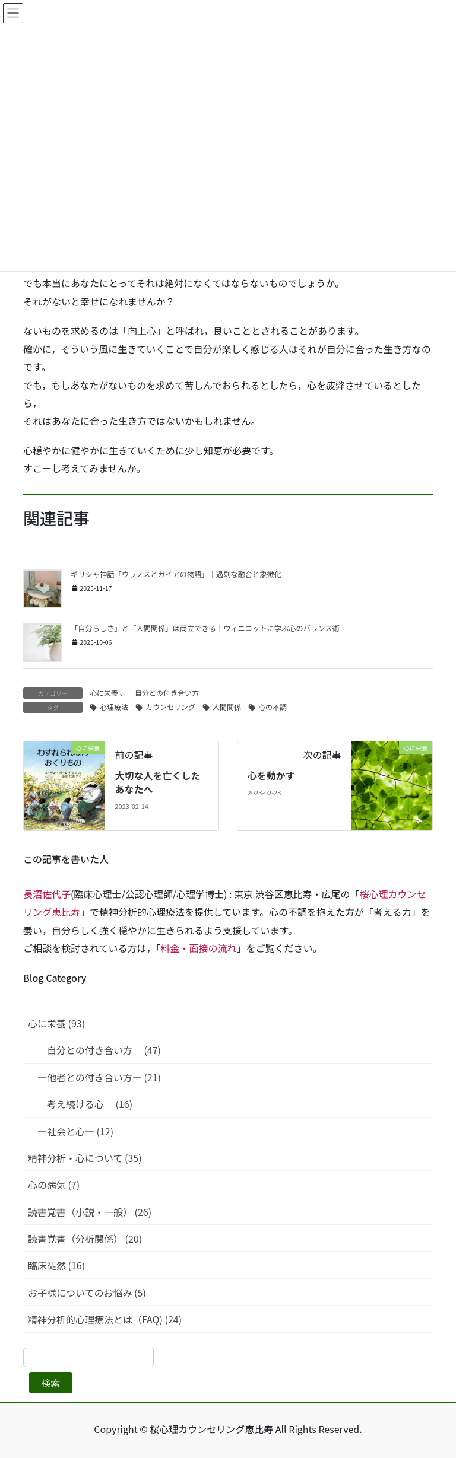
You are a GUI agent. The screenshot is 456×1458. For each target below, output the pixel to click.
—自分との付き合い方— (167, 692)
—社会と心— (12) (75, 1131)
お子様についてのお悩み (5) (87, 1292)
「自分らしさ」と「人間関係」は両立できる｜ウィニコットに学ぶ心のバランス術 (205, 628)
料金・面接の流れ (199, 948)
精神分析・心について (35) (85, 1158)
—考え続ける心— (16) (84, 1104)
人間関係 (227, 707)
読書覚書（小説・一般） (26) (89, 1212)
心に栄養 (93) (56, 1023)
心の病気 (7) (54, 1184)
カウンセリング (170, 707)
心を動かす (271, 775)
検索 (50, 1383)
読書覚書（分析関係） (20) (85, 1238)
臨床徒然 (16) (56, 1265)
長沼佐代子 (47, 894)
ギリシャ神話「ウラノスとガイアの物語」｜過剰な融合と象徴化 (176, 574)
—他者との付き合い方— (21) (99, 1077)
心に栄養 (104, 692)
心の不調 (272, 707)
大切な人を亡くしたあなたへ (157, 781)
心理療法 (114, 707)
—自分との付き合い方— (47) (99, 1050)
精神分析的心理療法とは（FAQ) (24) (105, 1319)
